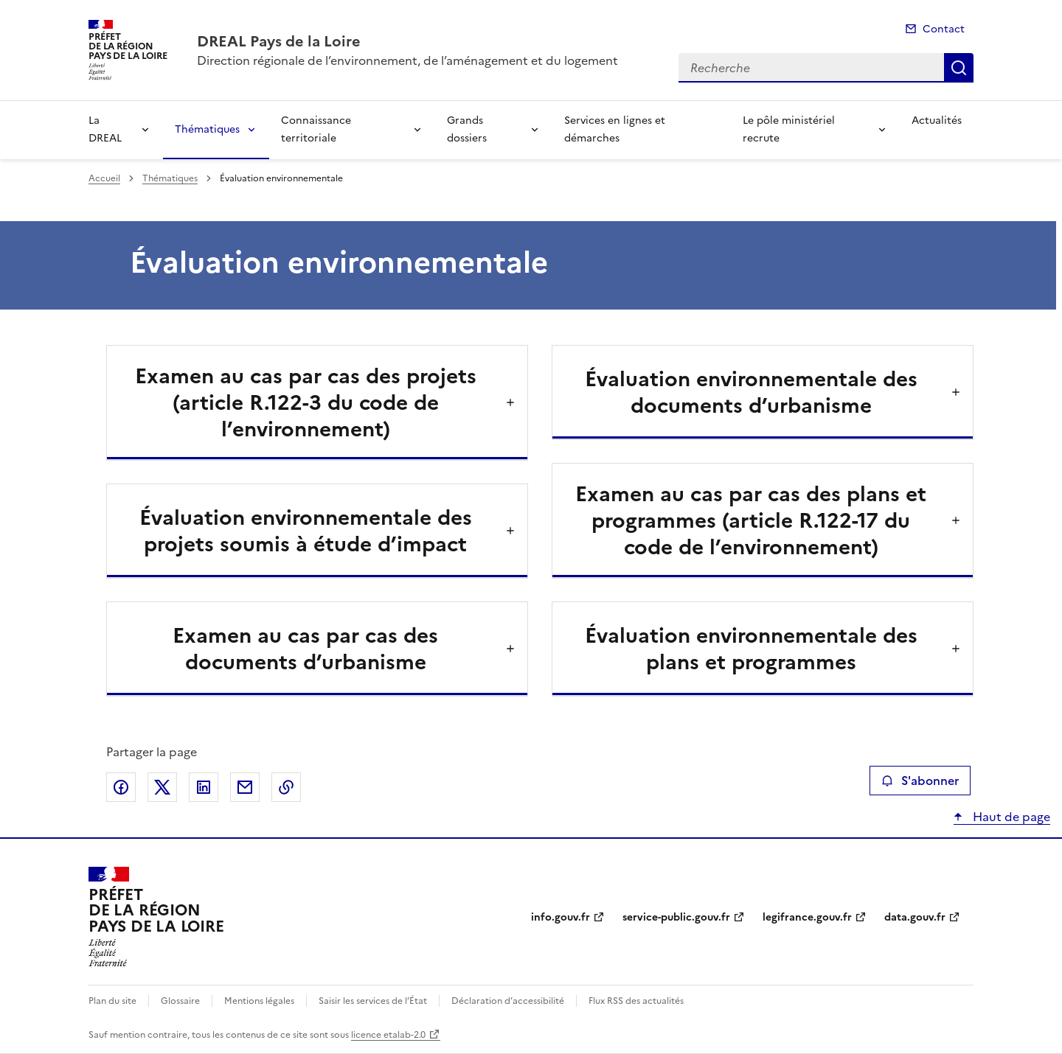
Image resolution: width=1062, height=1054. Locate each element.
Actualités (937, 120)
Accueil (104, 178)
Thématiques (207, 129)
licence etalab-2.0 (388, 1034)
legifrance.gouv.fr (807, 917)
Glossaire (180, 1001)
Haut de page (1010, 817)
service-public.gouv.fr (676, 917)
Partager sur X (162, 787)
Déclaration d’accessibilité (507, 1001)
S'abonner (920, 780)
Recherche (959, 68)
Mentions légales (259, 1001)
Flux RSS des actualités (636, 1001)
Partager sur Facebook (121, 787)
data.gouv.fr (914, 917)
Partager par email (245, 787)
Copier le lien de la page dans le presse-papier (286, 787)
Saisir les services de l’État (373, 1001)
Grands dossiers (467, 129)
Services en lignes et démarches (614, 129)
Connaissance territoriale (316, 129)
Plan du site (112, 1001)
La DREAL (105, 129)
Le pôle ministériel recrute (789, 129)
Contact (944, 29)
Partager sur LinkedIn (203, 787)
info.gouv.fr (560, 917)
